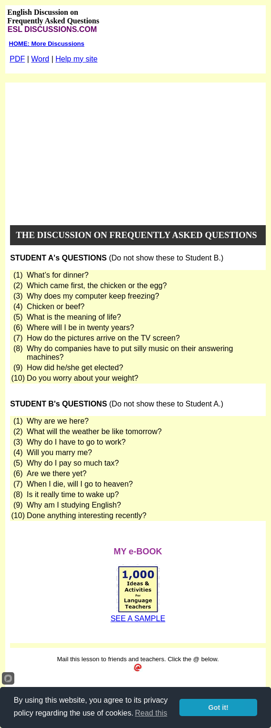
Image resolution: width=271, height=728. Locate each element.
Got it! (218, 707)
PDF (17, 59)
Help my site (76, 59)
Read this (151, 713)
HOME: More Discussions (46, 43)
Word (40, 59)
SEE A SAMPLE (138, 618)
